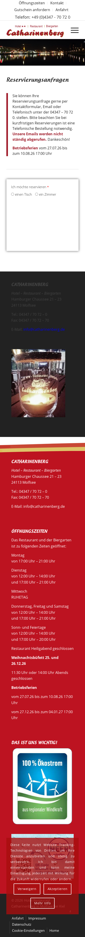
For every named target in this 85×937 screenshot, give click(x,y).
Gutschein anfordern (32, 9)
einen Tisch (21, 194)
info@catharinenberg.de (44, 329)
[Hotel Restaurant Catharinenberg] (35, 30)
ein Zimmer (45, 194)
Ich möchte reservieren (30, 187)
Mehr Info (42, 903)
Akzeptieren (58, 889)
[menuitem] (32, 3)
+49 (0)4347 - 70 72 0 (51, 17)
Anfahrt (62, 9)
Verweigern (27, 889)
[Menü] (72, 30)
